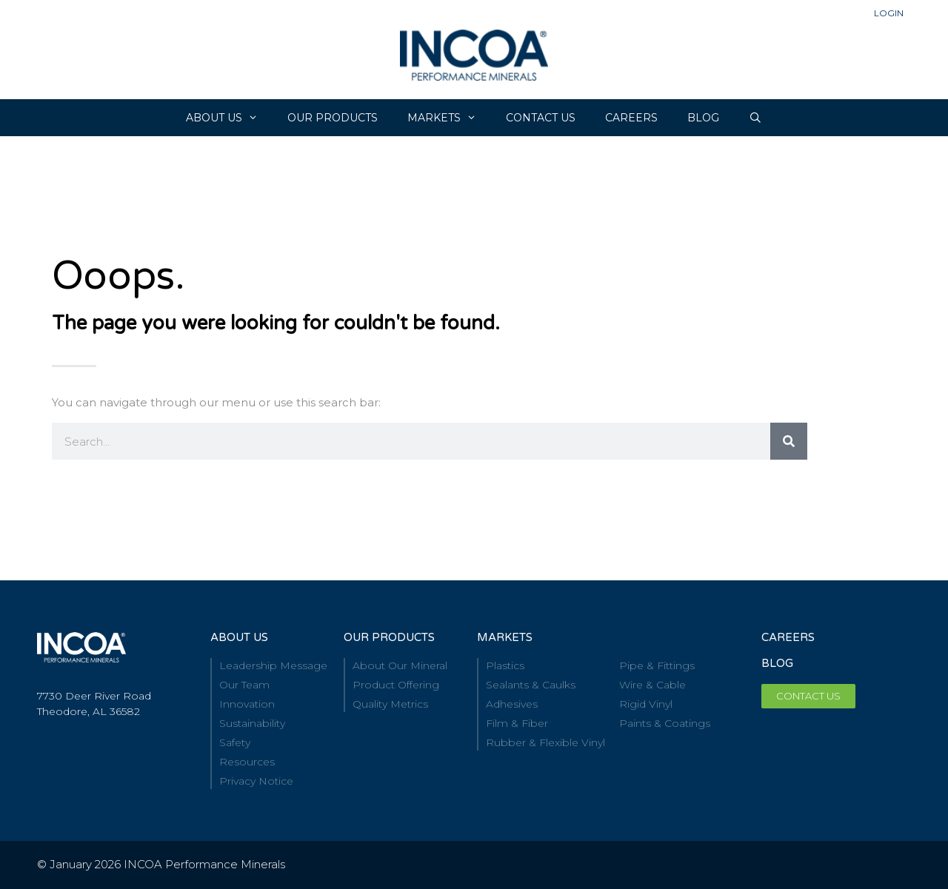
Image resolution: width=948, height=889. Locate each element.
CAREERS (631, 117)
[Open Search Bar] (755, 117)
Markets (449, 117)
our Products (389, 637)
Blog (703, 117)
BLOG (777, 663)
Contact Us (540, 117)
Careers (788, 637)
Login (889, 13)
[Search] (788, 441)
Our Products (332, 117)
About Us (229, 117)
